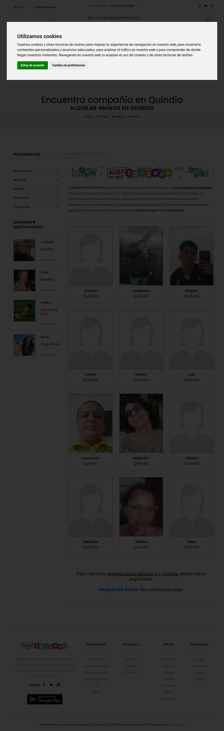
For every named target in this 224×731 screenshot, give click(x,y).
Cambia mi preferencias (68, 65)
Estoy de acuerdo (32, 65)
